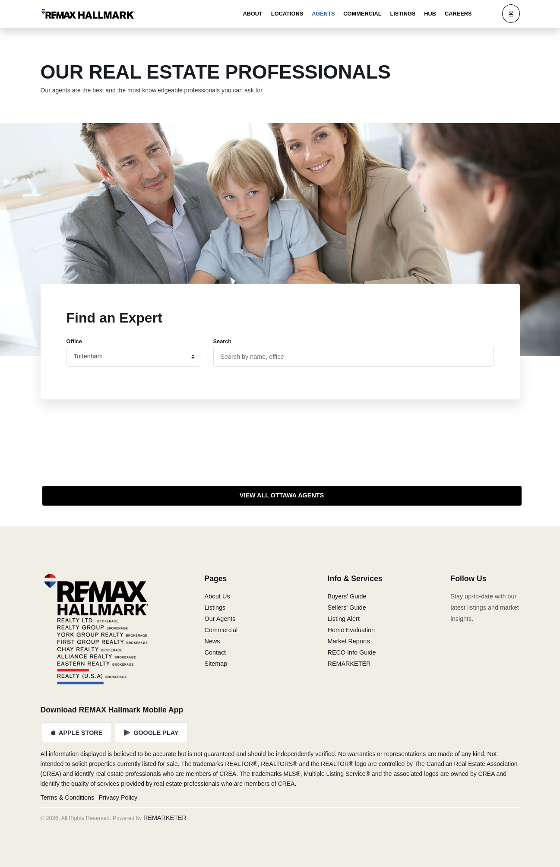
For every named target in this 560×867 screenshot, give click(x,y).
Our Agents (220, 618)
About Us (217, 596)
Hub (430, 13)
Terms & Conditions (68, 797)
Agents (323, 13)
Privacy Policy (118, 797)
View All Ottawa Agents (282, 495)
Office (74, 341)
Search (222, 341)
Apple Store (77, 732)
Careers (458, 13)
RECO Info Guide (352, 652)
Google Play (151, 732)
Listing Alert (344, 618)
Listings (402, 13)
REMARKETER (349, 663)
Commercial (362, 13)
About (253, 13)
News (212, 641)
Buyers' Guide (347, 596)
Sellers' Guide (347, 607)
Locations (287, 13)
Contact (215, 652)
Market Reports (349, 641)
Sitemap (216, 663)
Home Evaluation (351, 630)
